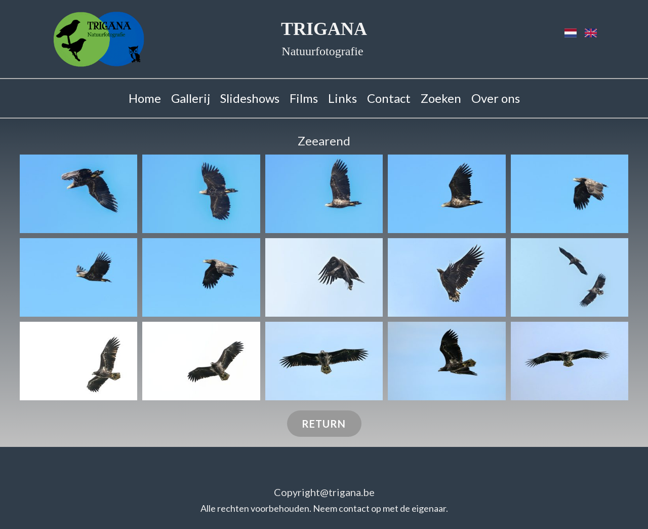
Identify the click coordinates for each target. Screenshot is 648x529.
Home (145, 98)
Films (304, 98)
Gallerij (190, 98)
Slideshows (249, 98)
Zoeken (441, 98)
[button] (78, 194)
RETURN (324, 424)
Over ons (495, 98)
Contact (389, 98)
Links (342, 98)
